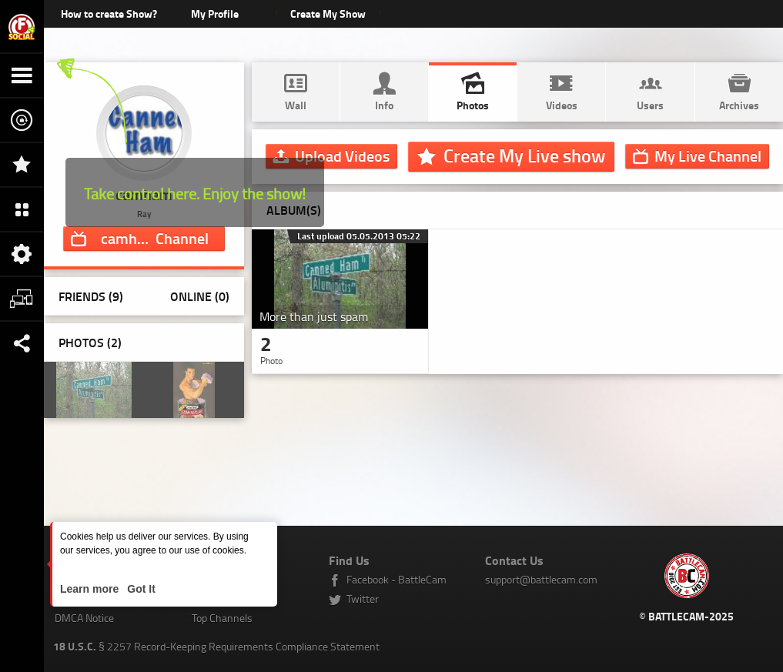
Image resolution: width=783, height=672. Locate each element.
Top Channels (222, 617)
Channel (155, 238)
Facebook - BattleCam (396, 579)
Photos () (90, 342)
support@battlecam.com (541, 579)
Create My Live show (524, 155)
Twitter (362, 598)
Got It (139, 589)
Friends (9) (91, 296)
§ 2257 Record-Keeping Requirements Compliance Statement (216, 646)
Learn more (91, 589)
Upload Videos (342, 155)
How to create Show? (109, 13)
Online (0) (199, 296)
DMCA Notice (84, 617)
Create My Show (328, 13)
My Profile (215, 13)
